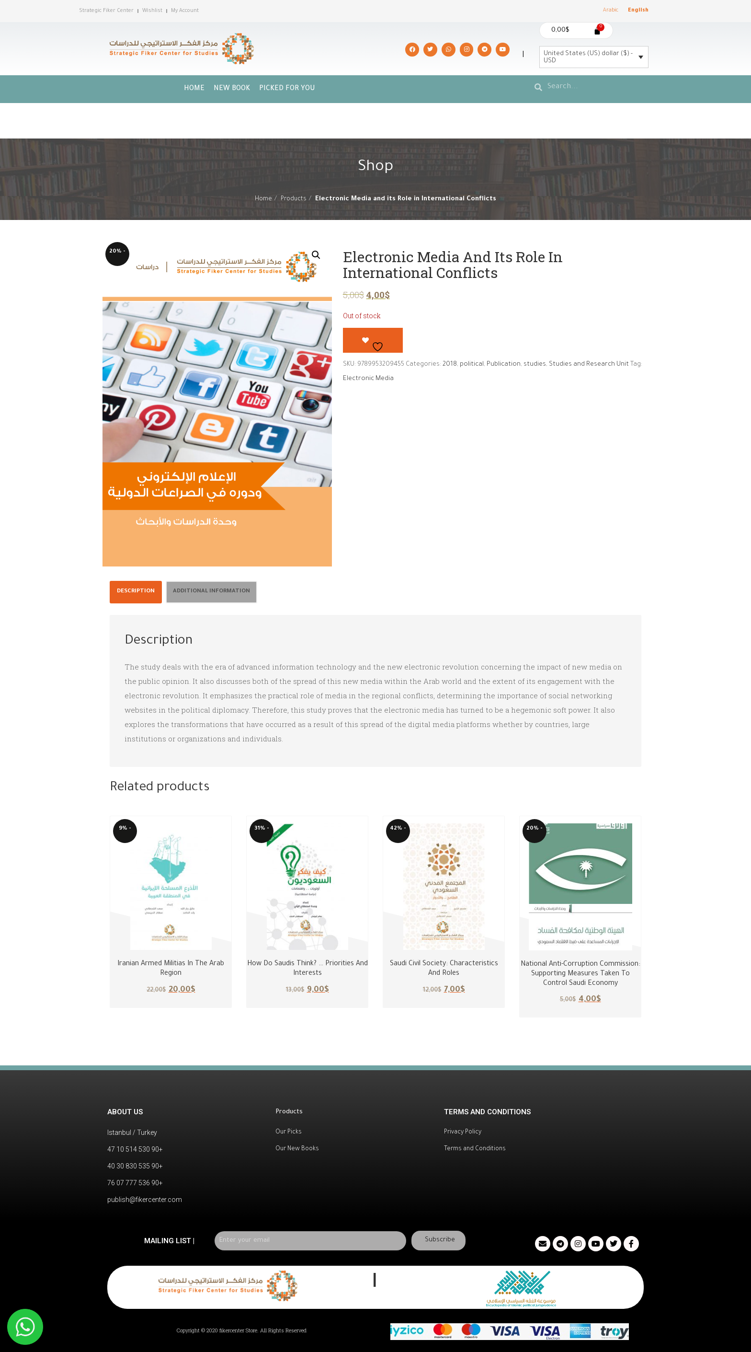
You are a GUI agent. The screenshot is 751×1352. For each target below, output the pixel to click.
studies (534, 364)
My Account (185, 11)
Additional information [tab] (211, 592)
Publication (504, 364)
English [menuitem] (638, 10)
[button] (316, 255)
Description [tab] (136, 592)
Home (194, 89)
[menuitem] (610, 11)
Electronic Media (368, 378)
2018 (450, 364)
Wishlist (152, 11)
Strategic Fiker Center (106, 11)
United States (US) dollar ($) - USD (588, 57)
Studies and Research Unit (589, 364)
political (472, 364)
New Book (232, 89)
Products (294, 199)
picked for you (287, 89)
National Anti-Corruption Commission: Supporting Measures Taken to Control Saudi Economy (580, 974)
